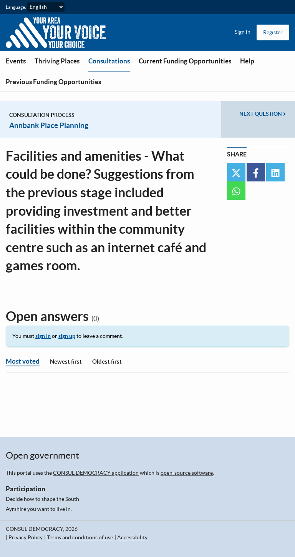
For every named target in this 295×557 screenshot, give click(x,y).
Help (247, 61)
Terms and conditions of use (80, 537)
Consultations (109, 61)
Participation (25, 488)
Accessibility (132, 537)
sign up (66, 336)
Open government (42, 455)
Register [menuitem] (273, 32)
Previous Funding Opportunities (53, 81)
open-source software (187, 473)
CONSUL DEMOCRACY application (96, 473)
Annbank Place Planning (48, 125)
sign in (43, 336)
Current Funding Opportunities (185, 61)
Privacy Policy (25, 537)
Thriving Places (57, 61)
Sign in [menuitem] (242, 32)
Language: (16, 7)
